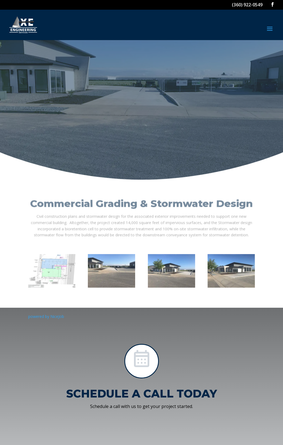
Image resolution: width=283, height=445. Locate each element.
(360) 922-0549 (247, 5)
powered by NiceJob (46, 316)
